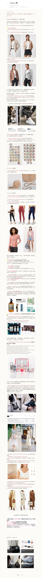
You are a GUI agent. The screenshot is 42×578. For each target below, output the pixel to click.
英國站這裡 (16, 21)
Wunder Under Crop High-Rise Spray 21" (16, 199)
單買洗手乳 (19, 277)
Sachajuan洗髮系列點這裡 (13, 271)
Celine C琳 (14, 3)
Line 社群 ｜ (17, 7)
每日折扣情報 (11, 531)
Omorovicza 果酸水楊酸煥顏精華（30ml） (16, 291)
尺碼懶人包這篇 (18, 25)
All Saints (9, 19)
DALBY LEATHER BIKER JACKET (14, 58)
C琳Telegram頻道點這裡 (12, 524)
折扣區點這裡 (10, 260)
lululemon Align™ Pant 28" (13, 196)
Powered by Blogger (21, 575)
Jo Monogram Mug (12, 139)
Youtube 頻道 (10, 523)
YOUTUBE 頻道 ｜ (22, 7)
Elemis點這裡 (10, 268)
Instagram (10, 521)
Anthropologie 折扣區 (12, 134)
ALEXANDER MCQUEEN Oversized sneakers (17, 95)
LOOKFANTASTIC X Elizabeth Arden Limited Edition (19, 342)
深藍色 (24, 103)
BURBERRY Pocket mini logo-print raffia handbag (18, 481)
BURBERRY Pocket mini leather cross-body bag (18, 484)
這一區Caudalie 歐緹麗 (12, 313)
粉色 (18, 103)
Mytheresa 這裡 (29, 97)
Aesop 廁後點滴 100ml (12, 282)
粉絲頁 (14, 521)
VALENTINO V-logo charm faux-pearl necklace (17, 460)
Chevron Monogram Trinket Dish (15, 138)
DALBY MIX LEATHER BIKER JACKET (15, 60)
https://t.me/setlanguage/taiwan (25, 525)
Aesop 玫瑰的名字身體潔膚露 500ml (15, 278)
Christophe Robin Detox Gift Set (15, 316)
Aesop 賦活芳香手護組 (12, 274)
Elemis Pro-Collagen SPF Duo (14, 286)
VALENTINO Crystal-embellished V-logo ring (17, 454)
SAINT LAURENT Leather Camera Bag (16, 170)
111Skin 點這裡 (10, 267)
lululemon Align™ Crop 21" (13, 195)
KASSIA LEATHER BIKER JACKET (14, 29)
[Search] (34, 3)
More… (27, 7)
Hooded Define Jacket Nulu (14, 202)
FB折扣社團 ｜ (12, 7)
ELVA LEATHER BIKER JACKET (14, 32)
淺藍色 (29, 103)
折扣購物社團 (16, 518)
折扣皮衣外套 (10, 28)
